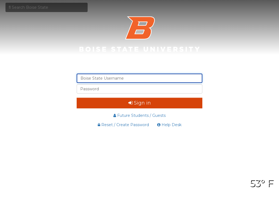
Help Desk (169, 124)
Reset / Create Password (123, 124)
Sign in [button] (139, 103)
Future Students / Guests (139, 115)
